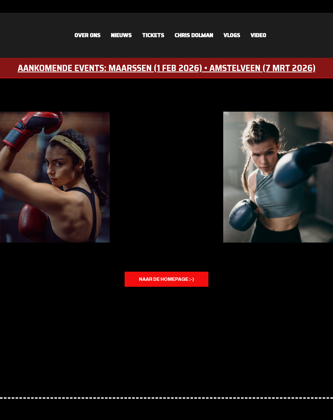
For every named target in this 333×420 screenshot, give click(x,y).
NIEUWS (121, 35)
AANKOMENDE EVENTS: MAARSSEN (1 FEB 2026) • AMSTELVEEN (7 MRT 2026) (167, 68)
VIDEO (258, 35)
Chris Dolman (194, 35)
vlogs (231, 35)
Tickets (153, 35)
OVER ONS (87, 35)
